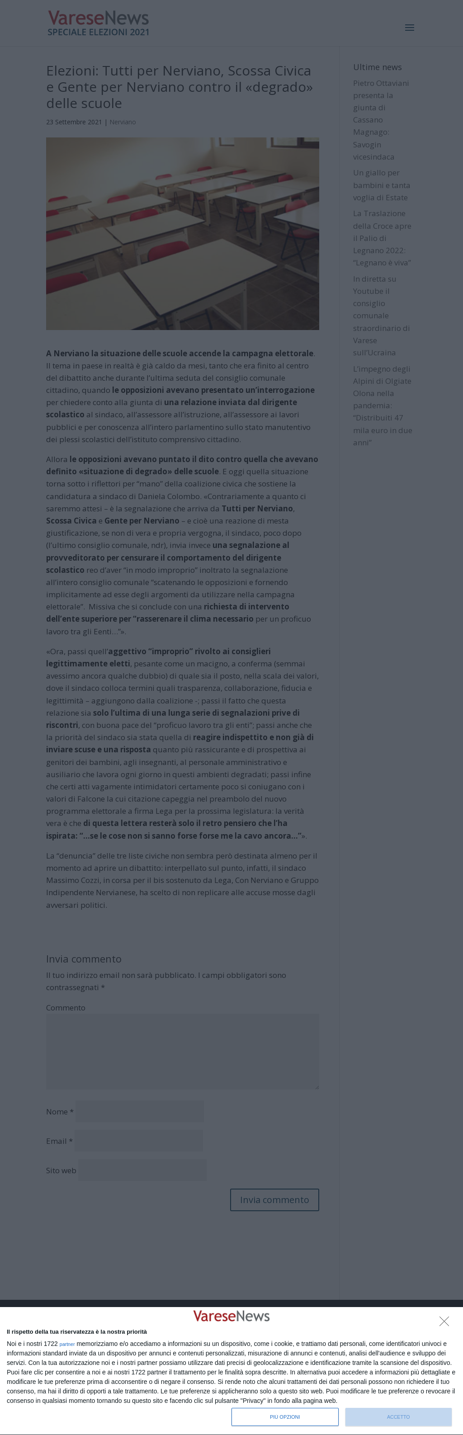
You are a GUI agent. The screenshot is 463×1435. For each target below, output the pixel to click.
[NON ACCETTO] (446, 1324)
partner (68, 1344)
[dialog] (231, 1371)
